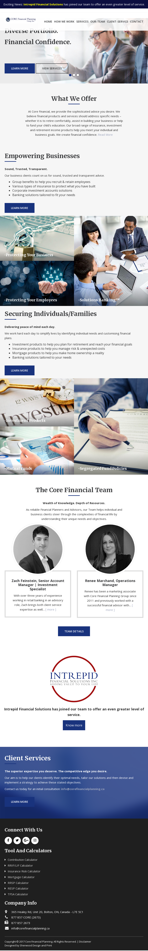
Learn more (19, 802)
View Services (52, 58)
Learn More (19, 58)
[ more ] (50, 610)
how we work (64, 21)
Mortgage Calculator (21, 877)
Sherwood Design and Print (36, 946)
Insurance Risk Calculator (24, 872)
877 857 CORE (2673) (26, 918)
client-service (117, 21)
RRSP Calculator (18, 883)
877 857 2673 (20, 923)
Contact (136, 21)
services (82, 21)
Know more (74, 726)
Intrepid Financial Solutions (43, 4)
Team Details (74, 631)
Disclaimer (85, 942)
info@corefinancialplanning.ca (82, 789)
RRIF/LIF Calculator (20, 866)
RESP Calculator (18, 889)
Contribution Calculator (23, 860)
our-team (97, 21)
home (48, 21)
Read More (105, 134)
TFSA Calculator (18, 895)
